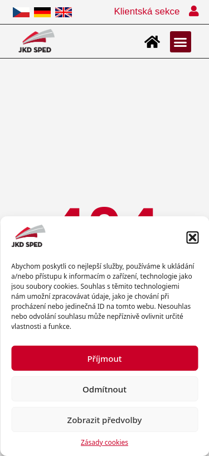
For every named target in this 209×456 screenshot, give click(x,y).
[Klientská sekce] (194, 11)
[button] (192, 237)
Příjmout (104, 358)
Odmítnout (104, 389)
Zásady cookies (104, 442)
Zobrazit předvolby (104, 419)
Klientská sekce (146, 11)
